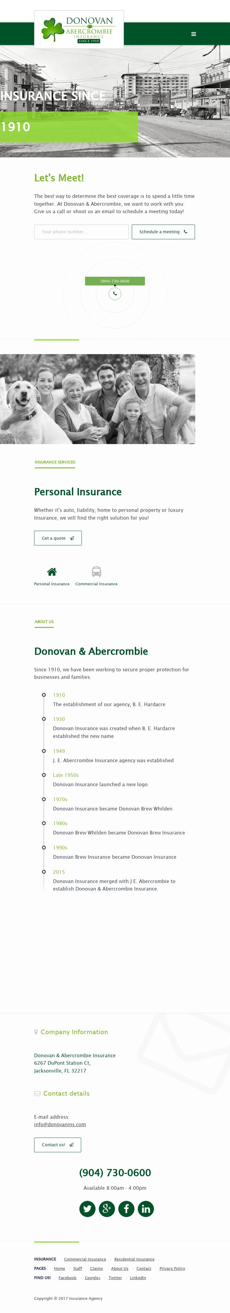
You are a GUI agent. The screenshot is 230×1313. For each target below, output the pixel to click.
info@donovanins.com (60, 1121)
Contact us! (57, 1142)
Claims (96, 1266)
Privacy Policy (172, 1266)
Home (59, 1266)
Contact (144, 1266)
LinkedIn (138, 1275)
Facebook (68, 1275)
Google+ (93, 1275)
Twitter (115, 1275)
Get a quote (58, 537)
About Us (119, 1266)
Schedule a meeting (144, 231)
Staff (77, 1266)
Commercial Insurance (85, 1256)
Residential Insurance (134, 1256)
